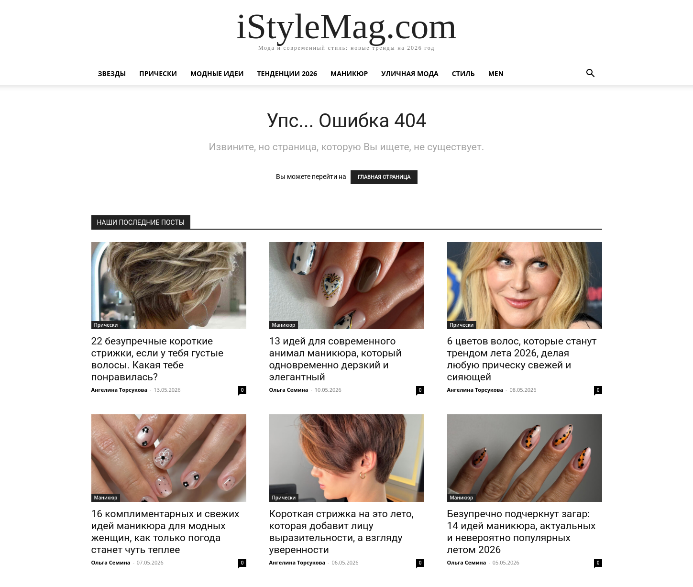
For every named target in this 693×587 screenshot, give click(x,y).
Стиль (463, 73)
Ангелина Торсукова (119, 389)
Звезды (112, 73)
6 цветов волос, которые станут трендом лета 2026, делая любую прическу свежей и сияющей (522, 359)
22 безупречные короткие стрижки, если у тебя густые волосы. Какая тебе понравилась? (157, 359)
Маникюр (349, 73)
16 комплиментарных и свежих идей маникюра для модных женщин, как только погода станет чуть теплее (165, 531)
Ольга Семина (288, 389)
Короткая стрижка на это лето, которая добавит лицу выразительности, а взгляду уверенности (341, 531)
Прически (158, 73)
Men (496, 73)
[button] (590, 74)
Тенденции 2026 (287, 73)
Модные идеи (217, 73)
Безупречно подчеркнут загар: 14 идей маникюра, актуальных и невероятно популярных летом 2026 (521, 531)
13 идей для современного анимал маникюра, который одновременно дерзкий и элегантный (335, 359)
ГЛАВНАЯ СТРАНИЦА (384, 177)
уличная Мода (409, 73)
